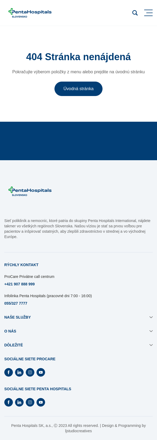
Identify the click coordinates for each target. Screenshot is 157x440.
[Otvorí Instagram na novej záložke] (30, 372)
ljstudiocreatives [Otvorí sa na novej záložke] (78, 431)
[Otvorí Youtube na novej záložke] (40, 372)
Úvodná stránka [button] (78, 88)
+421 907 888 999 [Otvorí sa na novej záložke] (19, 284)
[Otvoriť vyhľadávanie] (135, 13)
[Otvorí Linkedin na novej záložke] (19, 372)
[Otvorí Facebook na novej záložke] (8, 372)
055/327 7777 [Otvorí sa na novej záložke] (15, 303)
